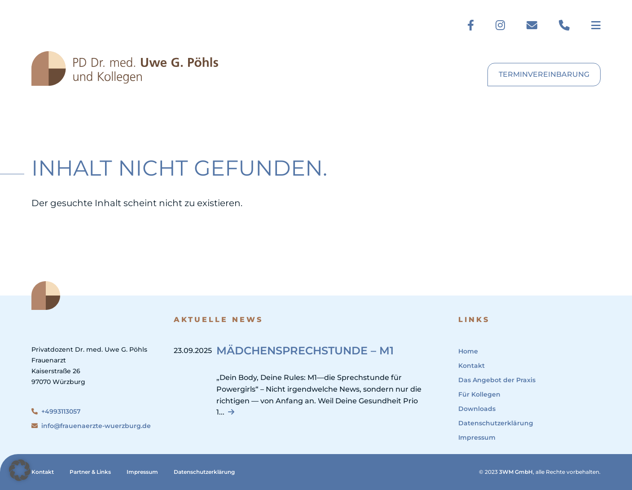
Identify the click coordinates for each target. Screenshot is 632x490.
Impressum (477, 437)
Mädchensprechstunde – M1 (305, 350)
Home (468, 351)
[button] (20, 470)
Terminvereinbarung (544, 74)
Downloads (477, 409)
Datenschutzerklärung (495, 423)
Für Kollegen (479, 394)
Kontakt (471, 366)
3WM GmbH (516, 471)
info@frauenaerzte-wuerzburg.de (91, 426)
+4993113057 (56, 411)
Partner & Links (90, 471)
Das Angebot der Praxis (496, 380)
